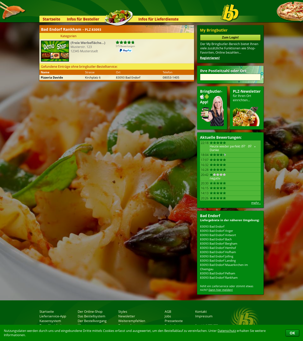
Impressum (204, 316)
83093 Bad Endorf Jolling (216, 256)
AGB (168, 311)
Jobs (168, 316)
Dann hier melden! (221, 290)
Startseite (51, 19)
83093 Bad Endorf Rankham (219, 277)
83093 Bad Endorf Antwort (218, 235)
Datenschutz (227, 331)
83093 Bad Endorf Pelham (217, 273)
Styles (122, 311)
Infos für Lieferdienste (158, 19)
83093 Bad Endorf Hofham (218, 252)
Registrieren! (210, 58)
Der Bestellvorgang (92, 320)
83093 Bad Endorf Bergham (218, 243)
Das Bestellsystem (91, 316)
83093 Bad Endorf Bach (216, 239)
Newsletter (126, 316)
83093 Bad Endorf (212, 226)
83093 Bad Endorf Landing (218, 260)
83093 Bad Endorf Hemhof (218, 248)
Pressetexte (174, 320)
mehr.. (256, 203)
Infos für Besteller (83, 19)
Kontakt (201, 311)
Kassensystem (50, 320)
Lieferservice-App (52, 316)
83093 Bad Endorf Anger (216, 231)
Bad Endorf (210, 215)
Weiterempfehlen (131, 320)
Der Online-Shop (90, 311)
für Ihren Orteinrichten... (247, 107)
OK (292, 333)
